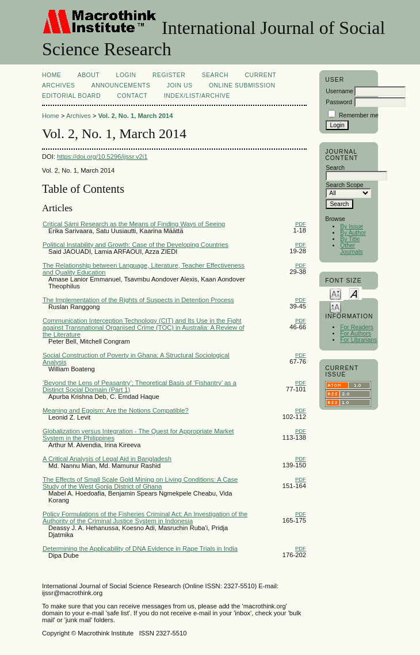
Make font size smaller (335, 293)
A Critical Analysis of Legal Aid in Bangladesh (107, 458)
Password (339, 102)
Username (339, 91)
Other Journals (351, 248)
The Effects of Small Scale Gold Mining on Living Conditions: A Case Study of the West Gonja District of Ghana (140, 483)
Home (51, 75)
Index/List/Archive (197, 96)
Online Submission (242, 85)
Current (260, 75)
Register (168, 75)
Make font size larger (335, 306)
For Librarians (358, 340)
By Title (350, 239)
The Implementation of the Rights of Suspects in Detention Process (138, 299)
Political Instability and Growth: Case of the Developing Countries (135, 244)
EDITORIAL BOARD (71, 96)
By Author (353, 233)
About (89, 75)
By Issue (351, 226)
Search (215, 75)
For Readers (356, 327)
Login (126, 75)
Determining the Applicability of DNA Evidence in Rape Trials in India (140, 548)
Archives (58, 85)
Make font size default (354, 293)
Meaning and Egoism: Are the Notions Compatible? (116, 410)
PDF (300, 223)
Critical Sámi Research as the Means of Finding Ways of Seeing (134, 223)
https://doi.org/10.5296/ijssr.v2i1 (102, 156)
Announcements (121, 85)
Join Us (180, 85)
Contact (132, 96)
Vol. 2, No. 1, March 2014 (135, 115)
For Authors (355, 333)
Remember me (359, 115)
